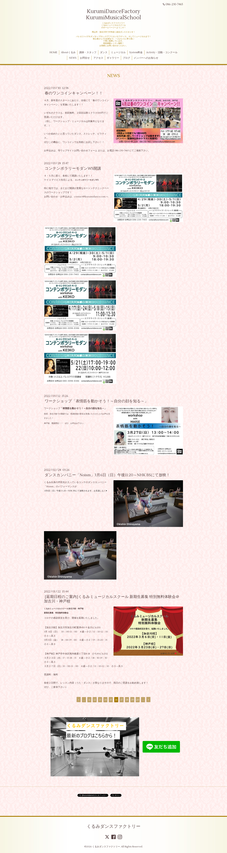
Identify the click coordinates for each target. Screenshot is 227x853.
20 (137, 699)
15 (111, 699)
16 (116, 699)
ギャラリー (113, 58)
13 (100, 699)
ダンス (103, 52)
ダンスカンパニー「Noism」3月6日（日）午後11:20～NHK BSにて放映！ (107, 475)
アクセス (98, 58)
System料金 (136, 52)
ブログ (126, 58)
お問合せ (85, 58)
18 (127, 699)
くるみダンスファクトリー (113, 826)
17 (121, 699)
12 (95, 699)
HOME (53, 52)
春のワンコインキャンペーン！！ (74, 93)
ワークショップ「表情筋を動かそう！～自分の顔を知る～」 (96, 401)
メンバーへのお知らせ (146, 58)
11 (89, 699)
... (84, 699)
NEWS (72, 58)
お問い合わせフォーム (85, 150)
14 (105, 699)
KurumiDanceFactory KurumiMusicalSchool (113, 14)
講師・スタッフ (87, 52)
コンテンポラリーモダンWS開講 (73, 168)
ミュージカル (118, 52)
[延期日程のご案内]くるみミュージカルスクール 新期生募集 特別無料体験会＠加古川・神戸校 (111, 599)
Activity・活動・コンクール (161, 52)
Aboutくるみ (68, 52)
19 (132, 699)
